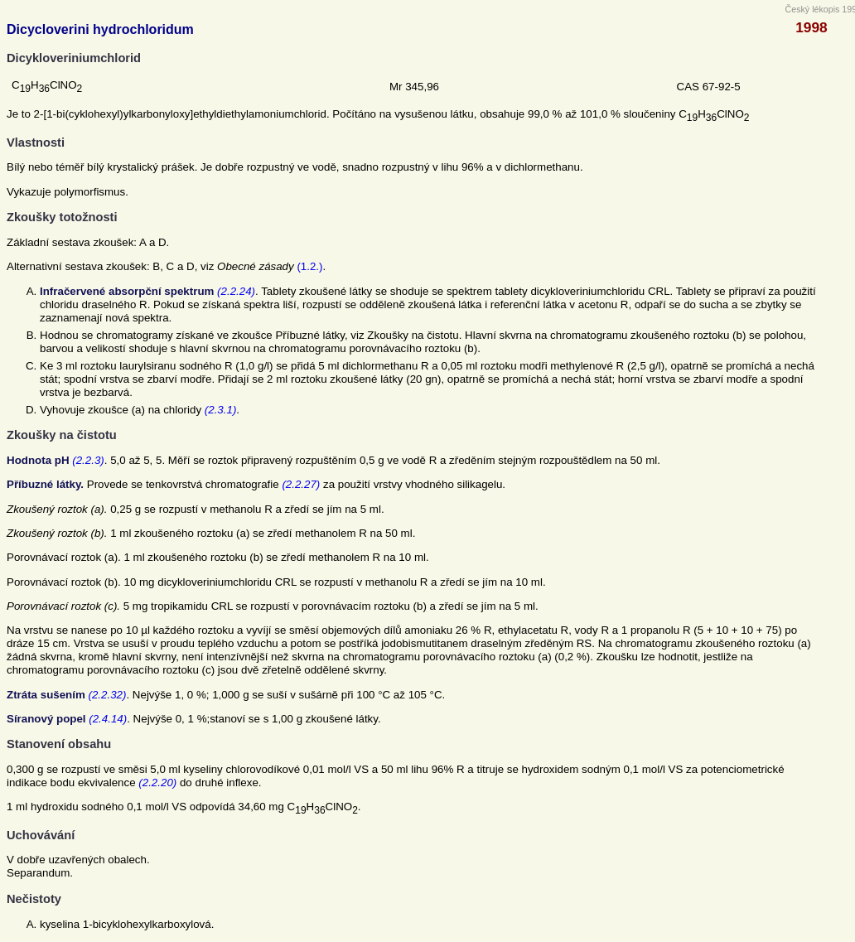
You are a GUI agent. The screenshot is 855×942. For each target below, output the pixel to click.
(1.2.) (309, 266)
